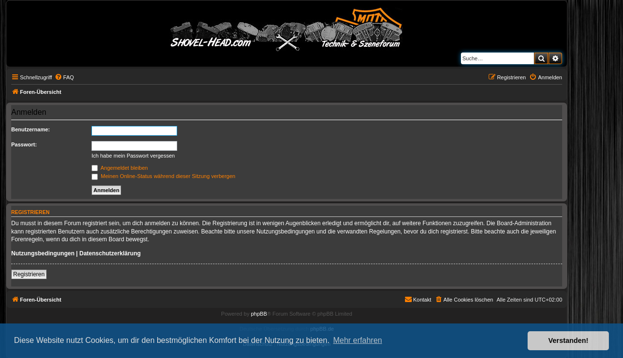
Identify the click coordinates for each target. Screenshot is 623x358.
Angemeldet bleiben (120, 168)
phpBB (259, 314)
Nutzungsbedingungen (42, 253)
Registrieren (29, 274)
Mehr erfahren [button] (357, 340)
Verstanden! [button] (568, 340)
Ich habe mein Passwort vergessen (133, 156)
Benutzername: (30, 129)
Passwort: (24, 144)
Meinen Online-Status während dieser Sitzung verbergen (163, 176)
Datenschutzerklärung (110, 253)
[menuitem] (64, 77)
